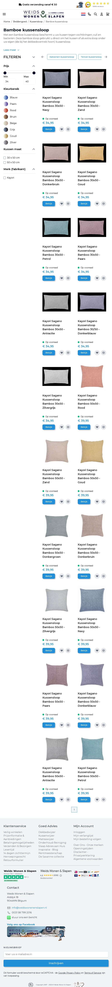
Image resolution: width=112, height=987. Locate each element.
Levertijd (9, 849)
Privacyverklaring (84, 855)
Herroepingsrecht (15, 856)
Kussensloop (36, 21)
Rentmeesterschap (50, 853)
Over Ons (79, 845)
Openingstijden (83, 848)
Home (7, 21)
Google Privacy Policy (69, 973)
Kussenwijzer (46, 835)
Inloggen (79, 832)
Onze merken (95, 845)
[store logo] (43, 14)
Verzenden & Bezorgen (17, 846)
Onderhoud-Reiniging (52, 842)
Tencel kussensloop (91, 57)
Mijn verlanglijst (83, 835)
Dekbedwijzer (46, 832)
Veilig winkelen (13, 832)
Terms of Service (92, 973)
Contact (13, 887)
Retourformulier (13, 860)
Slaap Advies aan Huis (51, 846)
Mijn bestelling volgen (87, 839)
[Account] (102, 14)
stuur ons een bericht (22, 917)
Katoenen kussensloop (62, 57)
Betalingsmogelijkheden (19, 842)
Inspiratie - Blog (48, 849)
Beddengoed (20, 21)
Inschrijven (56, 963)
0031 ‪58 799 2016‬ (22, 912)
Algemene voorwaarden (88, 859)
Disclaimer (80, 852)
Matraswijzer (46, 839)
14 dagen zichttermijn (17, 853)
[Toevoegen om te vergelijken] (68, 129)
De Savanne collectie (51, 856)
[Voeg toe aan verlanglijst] (61, 129)
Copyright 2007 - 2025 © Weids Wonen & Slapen (53, 985)
